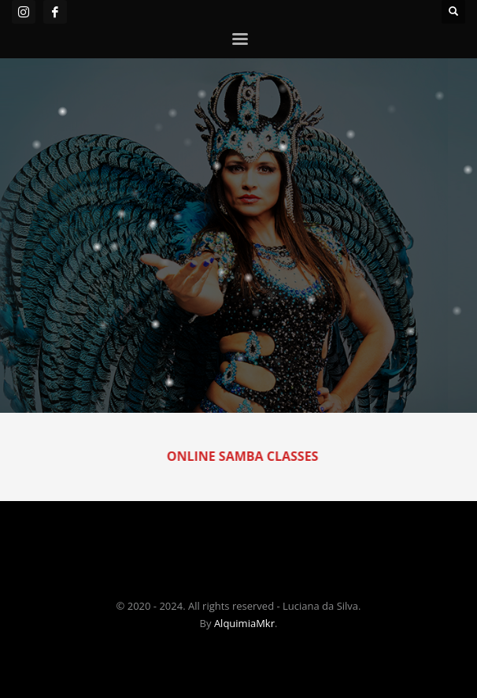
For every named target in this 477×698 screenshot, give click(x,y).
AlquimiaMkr (244, 623)
